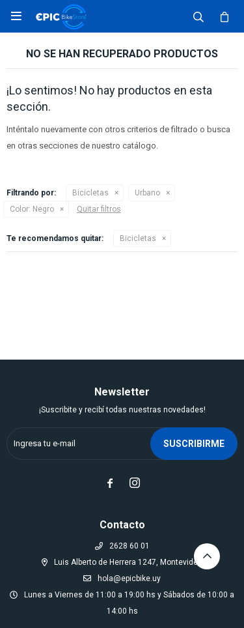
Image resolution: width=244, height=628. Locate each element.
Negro (32, 209)
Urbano (147, 192)
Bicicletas (90, 192)
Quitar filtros (99, 209)
